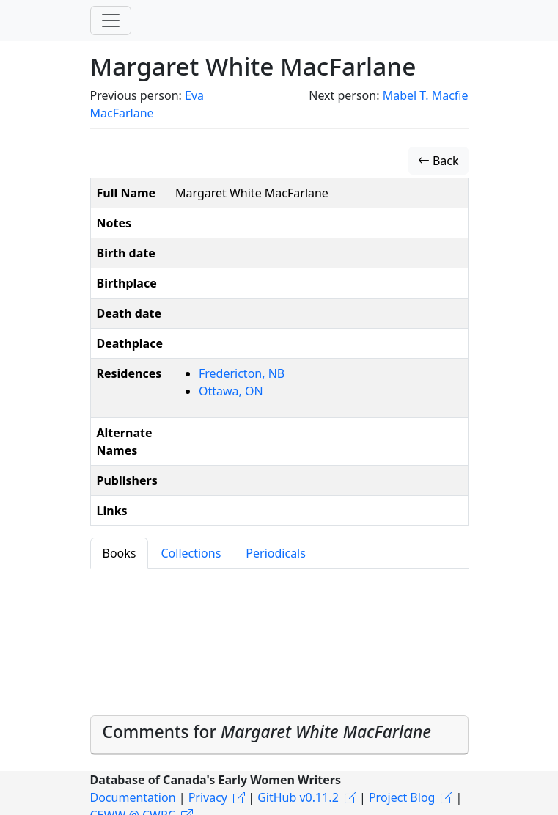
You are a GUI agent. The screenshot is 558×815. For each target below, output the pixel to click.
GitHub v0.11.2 (298, 797)
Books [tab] (119, 553)
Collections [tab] (191, 553)
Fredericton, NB (241, 373)
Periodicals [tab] (276, 553)
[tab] (279, 735)
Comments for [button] (267, 731)
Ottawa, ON (231, 391)
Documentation (133, 797)
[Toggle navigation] (110, 20)
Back (438, 161)
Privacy (207, 797)
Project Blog (402, 797)
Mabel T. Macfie (426, 95)
